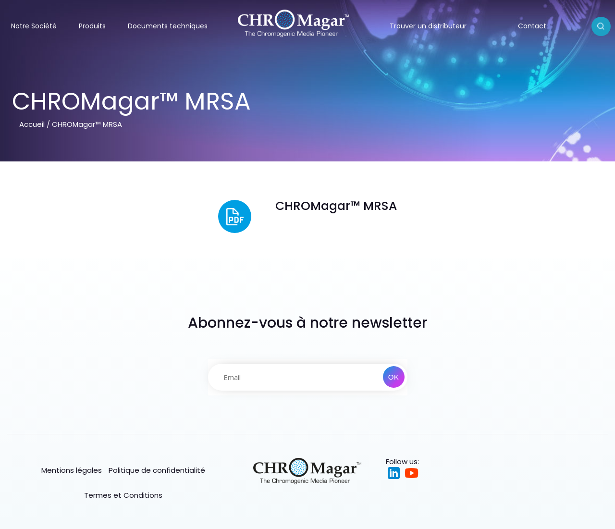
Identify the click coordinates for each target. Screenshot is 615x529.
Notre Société (34, 26)
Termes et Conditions (123, 495)
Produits (92, 26)
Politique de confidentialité (157, 470)
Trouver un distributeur (428, 26)
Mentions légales (71, 470)
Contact (532, 26)
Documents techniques (168, 26)
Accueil (32, 124)
